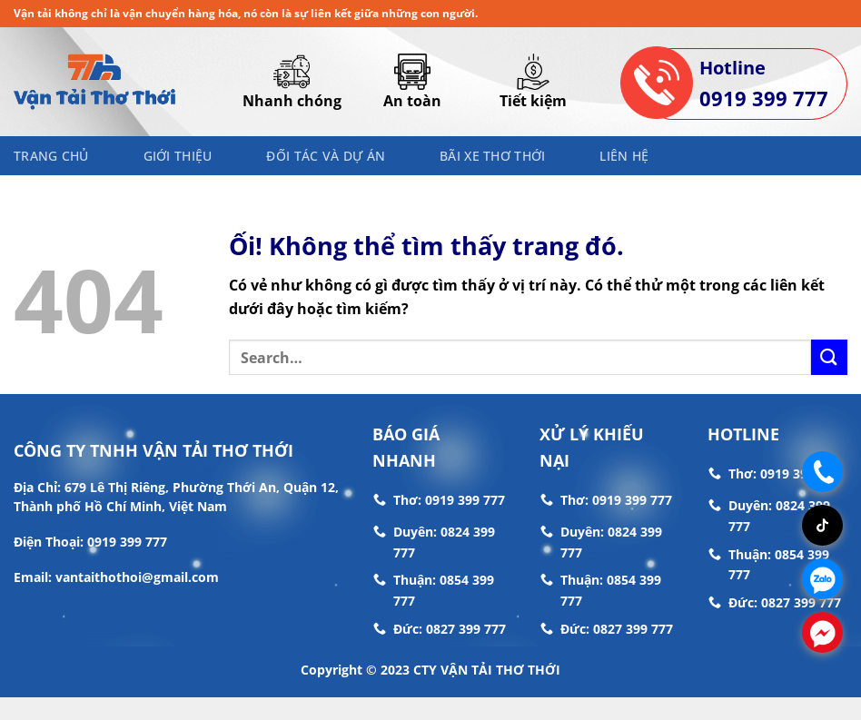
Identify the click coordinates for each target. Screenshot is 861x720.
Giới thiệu (178, 155)
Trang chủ (51, 155)
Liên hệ (623, 155)
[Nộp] (829, 357)
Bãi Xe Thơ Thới (492, 155)
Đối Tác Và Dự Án (325, 155)
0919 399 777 (763, 98)
